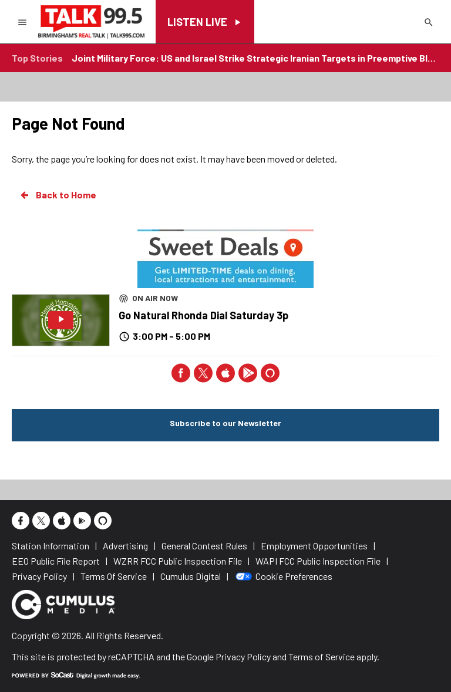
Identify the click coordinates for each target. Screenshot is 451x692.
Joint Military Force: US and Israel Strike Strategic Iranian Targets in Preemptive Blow (255, 57)
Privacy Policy (243, 656)
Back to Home (57, 195)
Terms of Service (321, 656)
